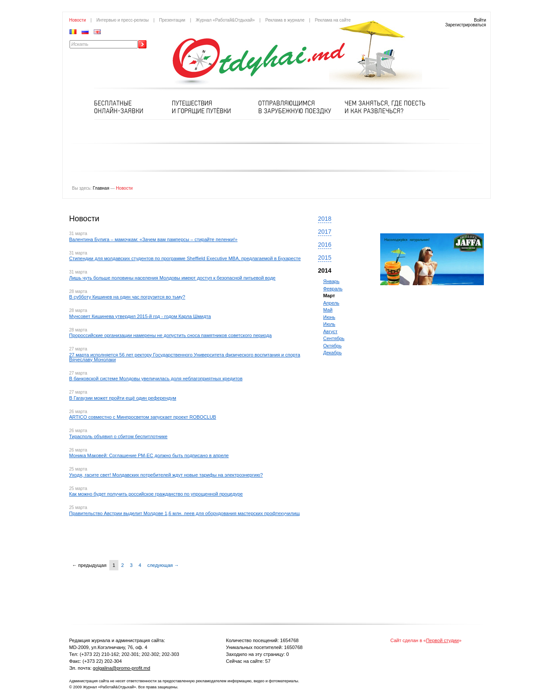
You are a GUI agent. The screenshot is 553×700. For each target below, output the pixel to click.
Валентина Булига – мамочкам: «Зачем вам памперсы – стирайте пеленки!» (153, 239)
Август (330, 331)
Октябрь (332, 345)
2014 (324, 270)
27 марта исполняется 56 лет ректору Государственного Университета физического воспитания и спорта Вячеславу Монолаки (184, 357)
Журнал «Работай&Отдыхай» (225, 20)
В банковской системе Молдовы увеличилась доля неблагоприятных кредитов (155, 378)
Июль (329, 324)
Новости (77, 20)
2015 (324, 257)
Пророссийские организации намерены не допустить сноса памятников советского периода (170, 335)
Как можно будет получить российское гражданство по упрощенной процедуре (156, 493)
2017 (324, 231)
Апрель (331, 302)
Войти (480, 20)
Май (328, 309)
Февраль (333, 288)
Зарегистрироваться (465, 24)
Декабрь (332, 352)
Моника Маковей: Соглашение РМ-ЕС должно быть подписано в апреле (149, 455)
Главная (101, 188)
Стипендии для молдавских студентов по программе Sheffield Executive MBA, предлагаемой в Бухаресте (185, 258)
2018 (324, 218)
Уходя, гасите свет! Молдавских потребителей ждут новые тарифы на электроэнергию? (166, 474)
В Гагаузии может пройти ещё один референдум (122, 398)
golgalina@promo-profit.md (121, 668)
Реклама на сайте (333, 20)
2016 (324, 244)
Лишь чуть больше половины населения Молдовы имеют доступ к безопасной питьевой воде (172, 277)
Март (329, 295)
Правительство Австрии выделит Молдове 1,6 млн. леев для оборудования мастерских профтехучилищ (184, 513)
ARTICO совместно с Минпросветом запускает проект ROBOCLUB (142, 417)
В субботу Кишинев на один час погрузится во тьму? (127, 296)
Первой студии (442, 640)
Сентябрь (333, 338)
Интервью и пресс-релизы (122, 20)
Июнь (329, 317)
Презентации (172, 20)
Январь (331, 281)
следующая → (163, 565)
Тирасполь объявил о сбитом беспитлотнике (118, 436)
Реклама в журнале (285, 20)
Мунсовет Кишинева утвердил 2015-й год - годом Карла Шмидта (140, 316)
